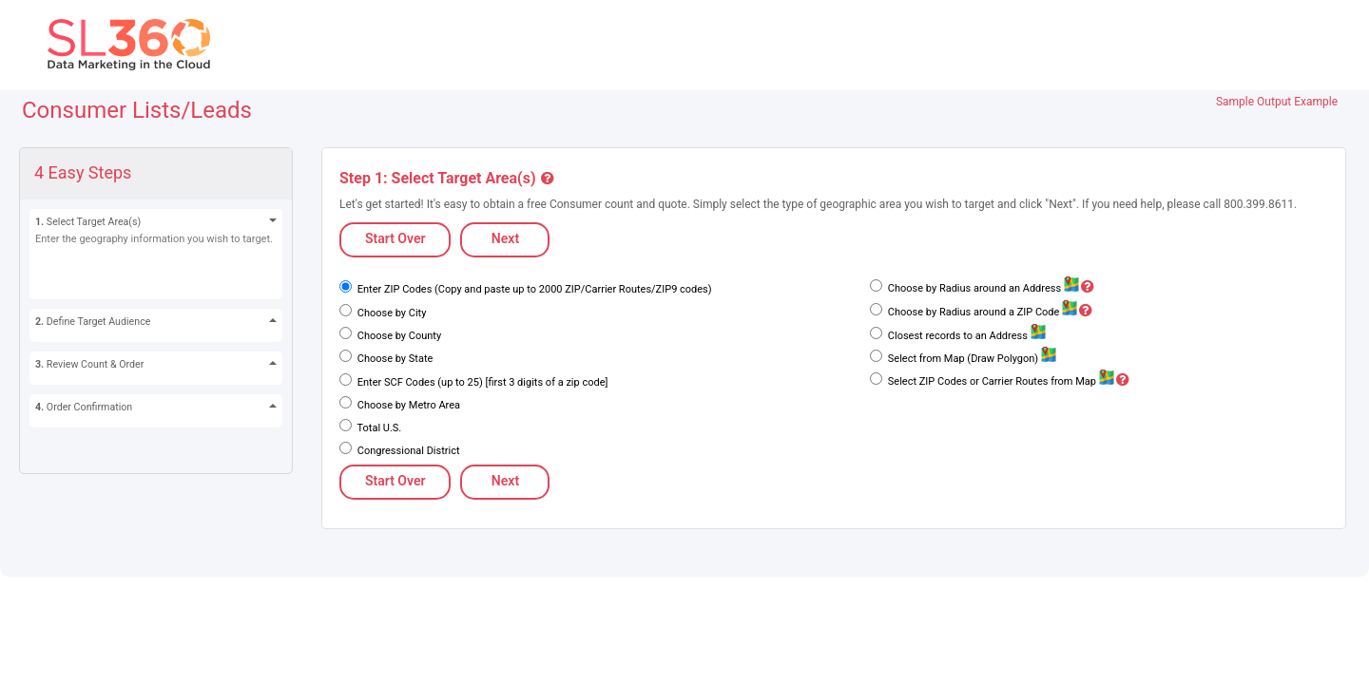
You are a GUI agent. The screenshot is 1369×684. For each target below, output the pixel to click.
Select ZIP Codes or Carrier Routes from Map (1007, 381)
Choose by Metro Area (407, 405)
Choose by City (390, 313)
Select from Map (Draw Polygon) (970, 358)
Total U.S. (378, 428)
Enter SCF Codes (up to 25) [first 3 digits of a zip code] (481, 382)
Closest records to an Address (965, 336)
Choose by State (394, 358)
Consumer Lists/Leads (137, 110)
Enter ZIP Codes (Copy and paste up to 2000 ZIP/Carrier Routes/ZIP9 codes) (533, 289)
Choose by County (398, 336)
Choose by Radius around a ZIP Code (988, 312)
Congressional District (407, 451)
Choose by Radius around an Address (989, 288)
